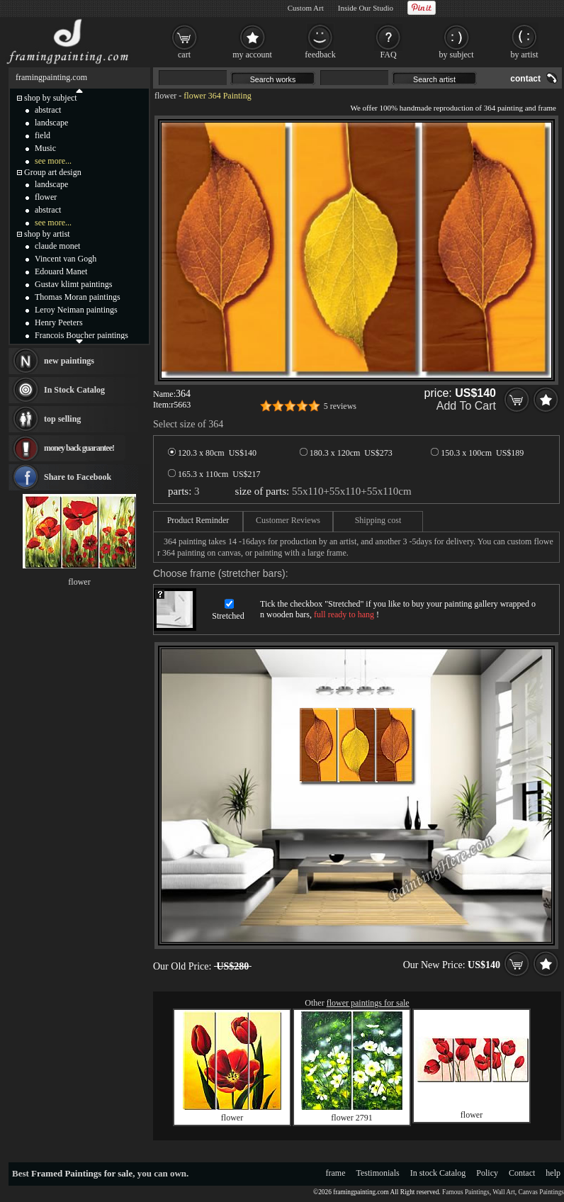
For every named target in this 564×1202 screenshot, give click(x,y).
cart (184, 55)
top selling (62, 419)
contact (525, 79)
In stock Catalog (438, 1173)
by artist (524, 55)
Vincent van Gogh (65, 259)
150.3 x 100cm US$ (477, 453)
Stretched (228, 616)
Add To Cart (466, 406)
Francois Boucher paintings (81, 335)
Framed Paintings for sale (81, 1173)
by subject (456, 55)
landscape (51, 123)
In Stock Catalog (74, 390)
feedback (320, 55)
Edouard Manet (61, 271)
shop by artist (47, 234)
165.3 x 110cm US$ (214, 474)
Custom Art (306, 8)
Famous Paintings (466, 1192)
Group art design (52, 172)
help (553, 1173)
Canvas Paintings (541, 1192)
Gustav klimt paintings (73, 284)
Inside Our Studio (365, 8)
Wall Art (503, 1192)
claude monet (57, 246)
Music (45, 148)
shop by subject (50, 98)
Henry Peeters (59, 322)
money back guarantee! (79, 448)
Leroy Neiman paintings (76, 310)
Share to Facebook (77, 477)
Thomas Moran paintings (77, 297)
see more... (53, 161)
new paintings (69, 361)
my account (252, 55)
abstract (48, 110)
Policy (487, 1173)
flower (165, 96)
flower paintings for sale (368, 1003)
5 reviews (340, 406)
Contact (522, 1173)
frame (336, 1173)
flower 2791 (351, 1118)
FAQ (388, 55)
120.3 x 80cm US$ (212, 453)
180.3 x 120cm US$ (346, 453)
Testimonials (378, 1173)
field (42, 135)
